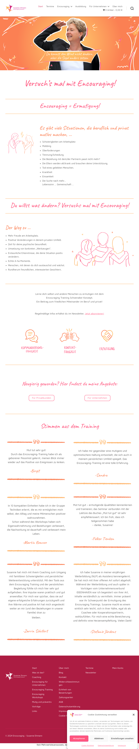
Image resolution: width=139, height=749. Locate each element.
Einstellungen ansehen (122, 743)
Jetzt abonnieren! (94, 313)
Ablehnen (99, 743)
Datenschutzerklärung (69, 706)
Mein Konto (117, 668)
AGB (61, 702)
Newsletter (91, 672)
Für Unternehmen (97, 6)
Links (34, 711)
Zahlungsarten (66, 697)
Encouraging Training (42, 689)
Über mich (117, 6)
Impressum (64, 711)
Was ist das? (38, 672)
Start (40, 6)
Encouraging (63, 6)
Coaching (36, 677)
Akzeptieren (79, 743)
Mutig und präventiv (42, 702)
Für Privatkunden (41, 398)
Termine (50, 6)
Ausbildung (80, 6)
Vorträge (36, 706)
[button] (133, 719)
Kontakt (62, 677)
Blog (61, 672)
